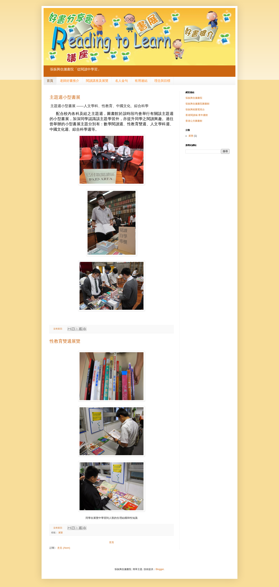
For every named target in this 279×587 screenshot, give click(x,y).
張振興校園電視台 (195, 109)
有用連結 (141, 80)
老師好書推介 (69, 80)
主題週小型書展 (65, 97)
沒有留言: (58, 329)
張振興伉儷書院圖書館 (197, 103)
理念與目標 (162, 80)
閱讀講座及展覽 (97, 80)
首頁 (50, 80)
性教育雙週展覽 (65, 341)
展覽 (60, 532)
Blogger (160, 569)
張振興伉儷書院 (193, 98)
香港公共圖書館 (193, 120)
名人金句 (121, 80)
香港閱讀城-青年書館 (196, 115)
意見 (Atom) (63, 548)
